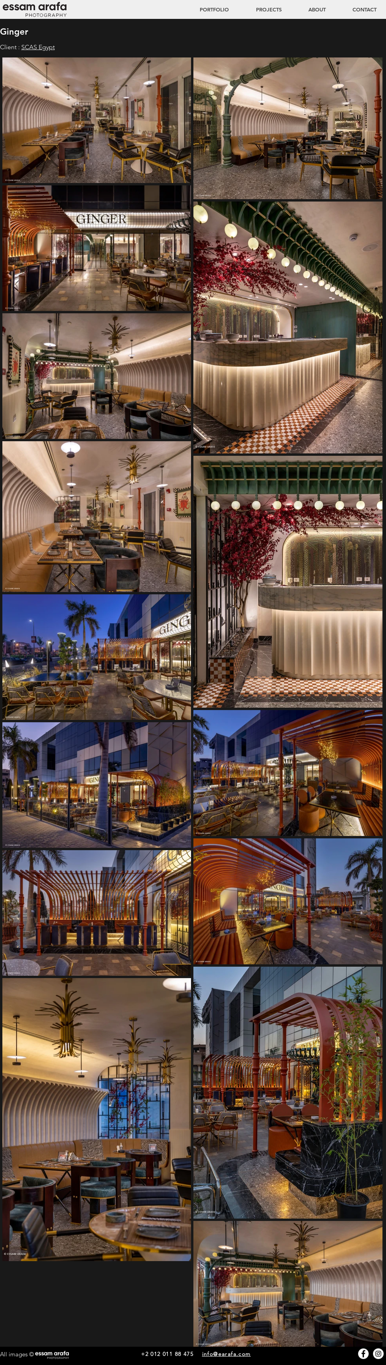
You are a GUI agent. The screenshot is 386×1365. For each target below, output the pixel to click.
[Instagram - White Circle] (378, 1353)
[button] (261, 9)
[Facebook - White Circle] (363, 1353)
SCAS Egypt (38, 47)
